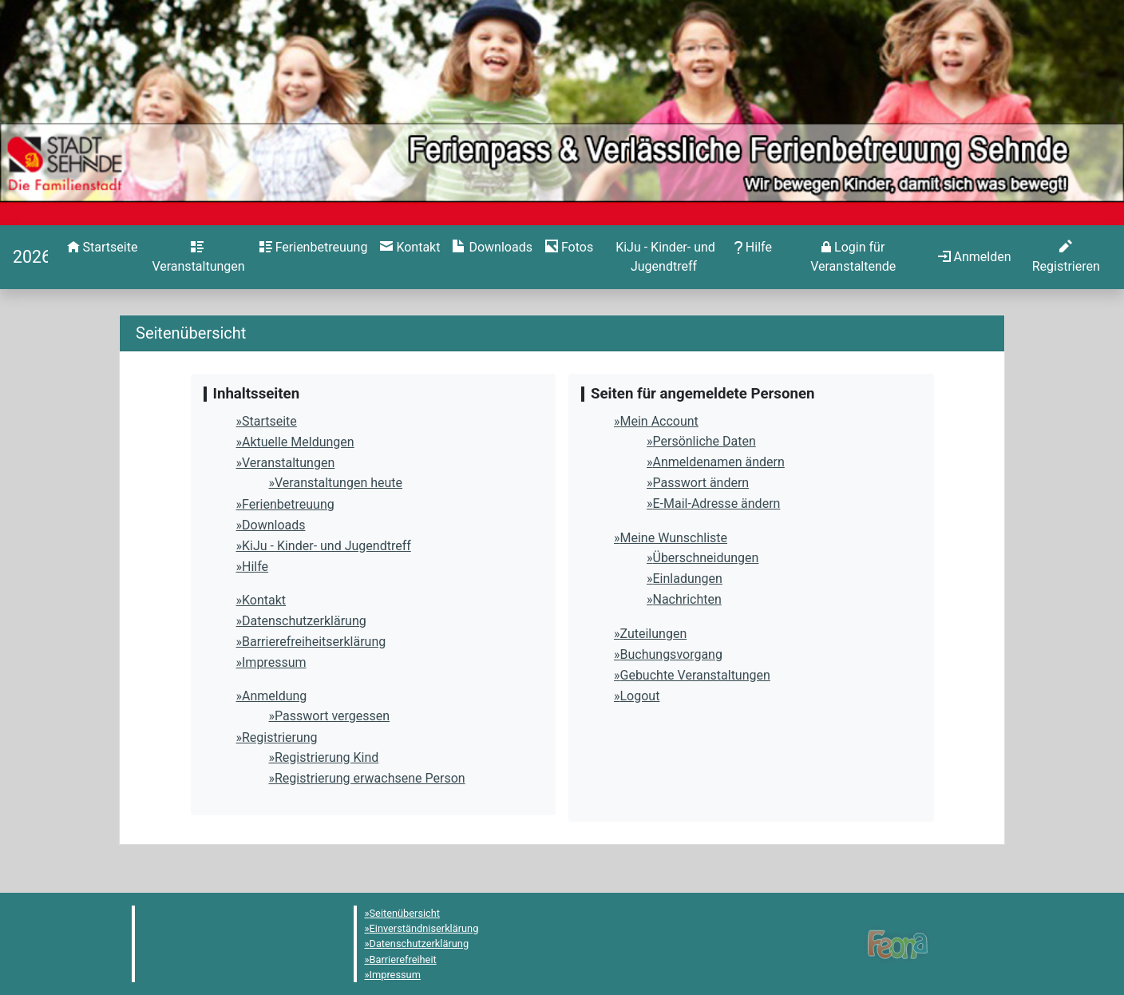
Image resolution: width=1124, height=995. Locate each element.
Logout (640, 696)
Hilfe (255, 566)
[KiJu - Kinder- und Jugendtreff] (664, 257)
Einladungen (687, 578)
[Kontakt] (410, 247)
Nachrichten (687, 599)
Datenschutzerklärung (304, 620)
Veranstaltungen (288, 462)
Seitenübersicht (405, 913)
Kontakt (264, 600)
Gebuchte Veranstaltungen (695, 675)
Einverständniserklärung (424, 928)
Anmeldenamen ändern (719, 462)
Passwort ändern (701, 482)
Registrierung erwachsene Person (370, 778)
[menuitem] (102, 257)
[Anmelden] (853, 257)
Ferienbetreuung (288, 504)
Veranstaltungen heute (338, 482)
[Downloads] (492, 247)
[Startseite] (30, 257)
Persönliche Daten (704, 441)
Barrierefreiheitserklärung (314, 641)
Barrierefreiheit (403, 959)
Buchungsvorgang (671, 654)
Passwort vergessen (332, 715)
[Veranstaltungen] (198, 257)
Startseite (269, 421)
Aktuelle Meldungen (298, 442)
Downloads (273, 525)
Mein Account (659, 421)
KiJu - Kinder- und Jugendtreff (326, 545)
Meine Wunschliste (674, 537)
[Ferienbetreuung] (313, 247)
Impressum (274, 662)
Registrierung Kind (326, 757)
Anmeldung (274, 696)
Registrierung (280, 737)
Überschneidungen (706, 557)
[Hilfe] (569, 247)
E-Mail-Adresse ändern (717, 503)
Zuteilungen (653, 633)
